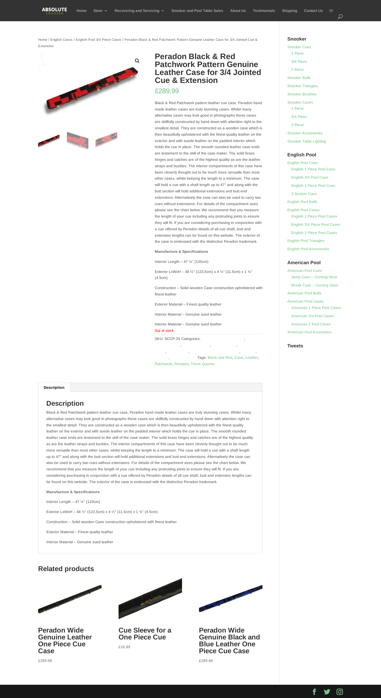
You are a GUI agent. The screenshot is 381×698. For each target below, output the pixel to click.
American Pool (224, 345)
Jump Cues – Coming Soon (314, 277)
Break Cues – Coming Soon (314, 285)
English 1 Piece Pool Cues (313, 169)
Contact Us (313, 11)
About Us (238, 11)
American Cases (196, 345)
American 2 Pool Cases (311, 324)
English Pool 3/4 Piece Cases (98, 40)
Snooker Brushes (301, 94)
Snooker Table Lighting (306, 141)
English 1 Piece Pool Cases (314, 216)
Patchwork (163, 364)
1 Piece (297, 53)
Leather (251, 357)
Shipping (289, 11)
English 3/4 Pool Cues (309, 177)
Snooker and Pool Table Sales (197, 11)
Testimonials (264, 11)
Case (238, 357)
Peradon (248, 351)
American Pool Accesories (309, 332)
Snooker (162, 357)
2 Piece (297, 69)
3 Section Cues (304, 194)
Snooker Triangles (302, 86)
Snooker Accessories (305, 133)
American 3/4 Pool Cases (312, 316)
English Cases (61, 40)
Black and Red (220, 357)
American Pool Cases (305, 301)
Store (97, 11)
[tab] (54, 387)
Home (81, 11)
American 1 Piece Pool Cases (316, 308)
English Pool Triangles (305, 240)
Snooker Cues (299, 47)
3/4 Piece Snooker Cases (223, 339)
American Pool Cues (304, 270)
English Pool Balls (302, 202)
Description (54, 387)
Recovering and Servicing (137, 11)
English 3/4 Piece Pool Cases (315, 224)
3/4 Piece (299, 61)
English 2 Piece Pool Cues (313, 185)
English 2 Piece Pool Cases (314, 233)
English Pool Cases (303, 210)
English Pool (177, 351)
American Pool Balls (304, 293)
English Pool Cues (302, 163)
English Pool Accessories (308, 249)
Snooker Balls (299, 78)
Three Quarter (203, 364)
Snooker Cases (183, 357)
